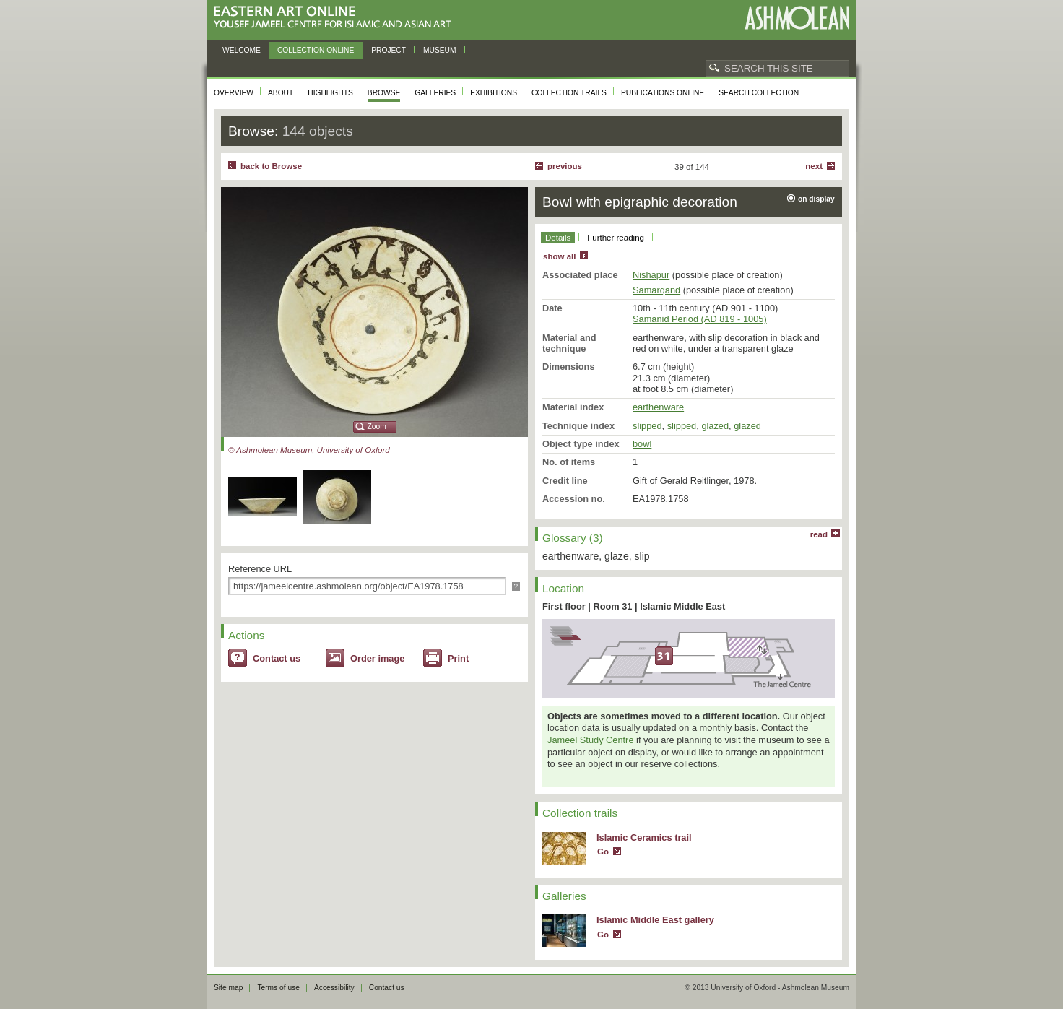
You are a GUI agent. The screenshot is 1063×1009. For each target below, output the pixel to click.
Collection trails (569, 93)
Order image (377, 658)
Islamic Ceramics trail (644, 837)
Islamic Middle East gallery (655, 919)
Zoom (377, 426)
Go (603, 851)
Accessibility (334, 988)
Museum (439, 50)
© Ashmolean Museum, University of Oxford (309, 450)
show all (559, 256)
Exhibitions (493, 93)
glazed (715, 425)
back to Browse (271, 166)
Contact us (276, 658)
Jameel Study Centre (590, 740)
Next (814, 166)
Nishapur (651, 274)
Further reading (615, 237)
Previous (564, 166)
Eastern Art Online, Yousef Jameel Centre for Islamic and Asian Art (336, 18)
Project (388, 50)
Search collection (759, 93)
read (819, 534)
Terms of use (278, 988)
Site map (228, 988)
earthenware (658, 407)
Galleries (435, 93)
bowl (642, 443)
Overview (233, 93)
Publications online (662, 93)
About (280, 93)
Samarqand (656, 290)
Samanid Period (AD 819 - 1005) (700, 318)
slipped (647, 425)
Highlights (330, 93)
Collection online (315, 50)
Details (557, 237)
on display (816, 199)
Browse (384, 93)
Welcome (241, 50)
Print (458, 658)
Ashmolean (797, 18)
